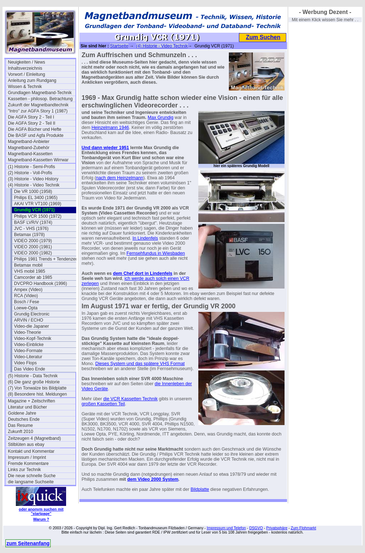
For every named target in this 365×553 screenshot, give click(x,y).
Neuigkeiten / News (26, 62)
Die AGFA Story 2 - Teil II (31, 123)
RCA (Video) (26, 295)
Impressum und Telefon (226, 528)
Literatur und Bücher (27, 407)
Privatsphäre (276, 528)
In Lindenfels (145, 238)
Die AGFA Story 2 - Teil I (31, 117)
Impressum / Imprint (27, 457)
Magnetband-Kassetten (30, 153)
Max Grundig (161, 117)
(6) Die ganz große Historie (34, 381)
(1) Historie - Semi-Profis (31, 166)
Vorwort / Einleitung (26, 74)
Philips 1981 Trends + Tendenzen (46, 259)
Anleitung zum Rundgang (32, 80)
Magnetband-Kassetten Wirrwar (38, 159)
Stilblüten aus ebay (26, 444)
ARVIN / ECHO (28, 320)
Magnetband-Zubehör (28, 147)
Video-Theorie (27, 332)
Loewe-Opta (25, 307)
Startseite (119, 46)
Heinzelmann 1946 (110, 127)
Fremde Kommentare (28, 463)
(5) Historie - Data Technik (33, 375)
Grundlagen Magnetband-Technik (39, 92)
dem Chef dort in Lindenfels (142, 273)
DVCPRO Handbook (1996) (40, 283)
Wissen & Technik (25, 86)
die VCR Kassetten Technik (130, 398)
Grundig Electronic (32, 314)
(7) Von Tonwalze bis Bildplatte (37, 388)
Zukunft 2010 (20, 431)
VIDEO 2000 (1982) (33, 252)
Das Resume (20, 425)
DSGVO (256, 528)
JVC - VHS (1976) (31, 228)
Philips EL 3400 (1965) (35, 197)
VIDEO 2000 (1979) (33, 240)
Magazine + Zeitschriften (31, 401)
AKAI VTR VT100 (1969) (37, 203)
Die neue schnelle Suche (32, 475)
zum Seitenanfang (28, 543)
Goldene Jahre (22, 413)
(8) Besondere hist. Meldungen (37, 394)
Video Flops (25, 362)
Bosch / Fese (26, 301)
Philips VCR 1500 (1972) (37, 216)
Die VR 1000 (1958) (33, 191)
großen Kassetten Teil (103, 403)
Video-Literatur (28, 356)
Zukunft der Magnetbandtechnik (38, 104)
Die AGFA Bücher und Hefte (34, 129)
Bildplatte (199, 489)
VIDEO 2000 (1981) (33, 246)
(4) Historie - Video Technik (34, 185)
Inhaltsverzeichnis (25, 68)
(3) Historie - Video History (33, 178)
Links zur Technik (24, 469)
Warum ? (41, 519)
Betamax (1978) (29, 234)
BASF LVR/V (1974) (33, 222)
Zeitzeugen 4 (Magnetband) (34, 438)
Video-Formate (28, 350)
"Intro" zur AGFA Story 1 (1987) (38, 111)
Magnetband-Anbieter (28, 141)
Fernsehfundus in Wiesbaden (155, 253)
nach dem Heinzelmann (119, 177)
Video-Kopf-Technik (32, 338)
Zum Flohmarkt (303, 528)
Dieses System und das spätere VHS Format (140, 363)
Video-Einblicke (29, 344)
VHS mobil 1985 (29, 271)
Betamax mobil (28, 265)
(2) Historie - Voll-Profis (30, 172)
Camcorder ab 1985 (33, 277)
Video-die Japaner (31, 326)
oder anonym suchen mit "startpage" (41, 511)
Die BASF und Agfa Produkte (36, 135)
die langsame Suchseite (31, 481)
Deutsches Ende (24, 419)
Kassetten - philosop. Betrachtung (40, 98)
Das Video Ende (29, 369)
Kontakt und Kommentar (31, 451)
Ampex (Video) (28, 289)
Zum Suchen (263, 37)
